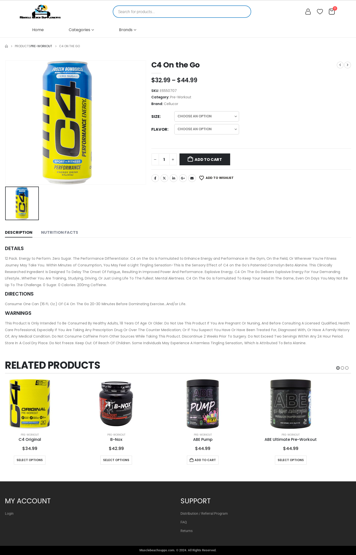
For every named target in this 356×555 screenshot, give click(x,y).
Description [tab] (18, 232)
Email (192, 178)
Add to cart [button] (205, 460)
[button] (338, 368)
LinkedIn (174, 178)
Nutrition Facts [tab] (59, 232)
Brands (126, 30)
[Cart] (331, 11)
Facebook (155, 178)
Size (155, 116)
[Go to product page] (29, 404)
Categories (79, 30)
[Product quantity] (164, 159)
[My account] (308, 11)
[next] (347, 65)
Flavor (159, 129)
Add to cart (208, 159)
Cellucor (171, 103)
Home (38, 30)
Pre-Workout (180, 97)
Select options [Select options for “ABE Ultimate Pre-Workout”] (291, 460)
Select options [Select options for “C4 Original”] (30, 460)
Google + (183, 178)
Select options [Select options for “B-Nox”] (116, 460)
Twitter (164, 178)
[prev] (340, 65)
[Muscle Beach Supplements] (40, 12)
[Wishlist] (319, 11)
